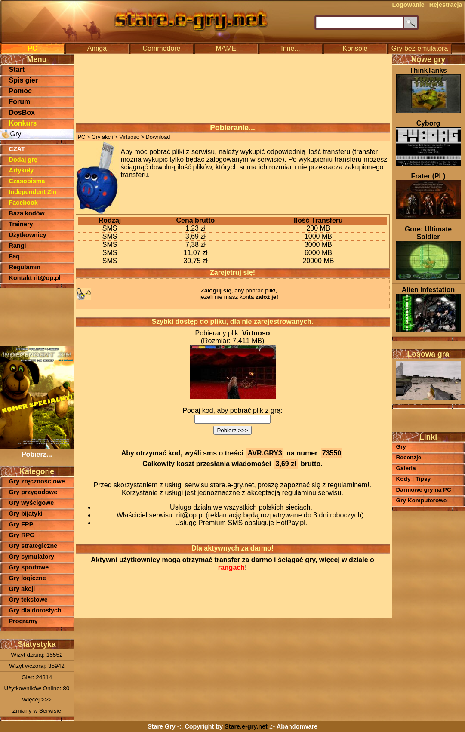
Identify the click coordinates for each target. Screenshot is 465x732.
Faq (14, 256)
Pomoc (20, 91)
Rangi (17, 245)
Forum (20, 101)
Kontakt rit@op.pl (35, 277)
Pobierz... (37, 450)
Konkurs (23, 123)
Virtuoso (129, 137)
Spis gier (23, 80)
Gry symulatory (32, 556)
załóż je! (267, 297)
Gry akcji (22, 588)
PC (32, 48)
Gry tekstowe (28, 599)
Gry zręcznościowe (37, 481)
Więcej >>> (36, 699)
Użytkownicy (27, 234)
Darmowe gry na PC (423, 489)
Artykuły (21, 170)
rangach (231, 567)
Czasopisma (27, 181)
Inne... (290, 48)
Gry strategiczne (33, 545)
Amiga (97, 48)
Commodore (161, 48)
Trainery (21, 224)
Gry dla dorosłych (35, 610)
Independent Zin (33, 191)
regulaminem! (349, 485)
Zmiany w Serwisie (36, 710)
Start (17, 69)
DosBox (22, 112)
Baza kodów (27, 213)
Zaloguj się (216, 290)
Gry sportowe (29, 567)
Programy (23, 621)
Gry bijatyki (26, 513)
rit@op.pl (190, 515)
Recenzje (409, 457)
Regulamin (25, 267)
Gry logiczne (27, 578)
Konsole (355, 48)
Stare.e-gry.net (246, 726)
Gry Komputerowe (421, 500)
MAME (226, 48)
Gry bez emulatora (419, 48)
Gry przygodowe (33, 492)
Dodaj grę (23, 159)
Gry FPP (21, 524)
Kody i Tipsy (413, 479)
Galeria (406, 468)
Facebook (23, 202)
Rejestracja (445, 4)
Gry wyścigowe (31, 502)
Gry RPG (22, 535)
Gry (16, 134)
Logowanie (408, 4)
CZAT (17, 148)
